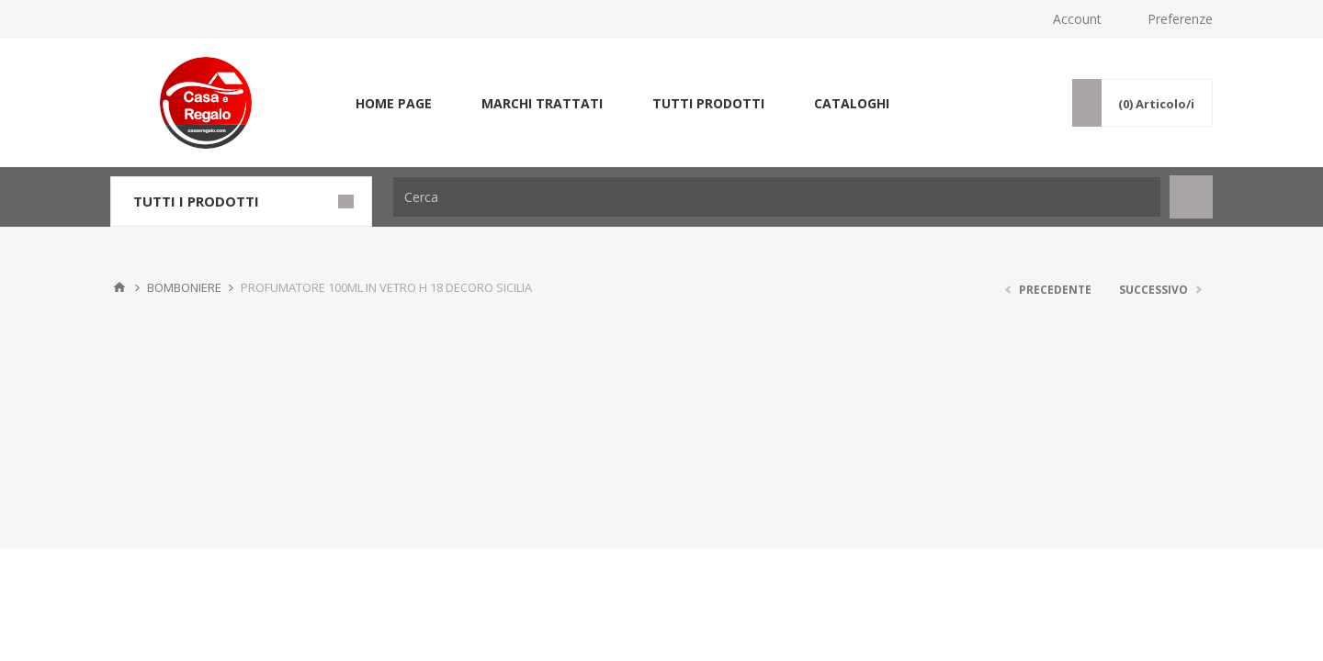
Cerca (1191, 196)
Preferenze (1180, 19)
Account (1077, 19)
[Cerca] (776, 197)
